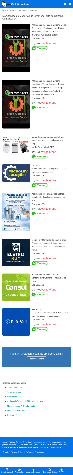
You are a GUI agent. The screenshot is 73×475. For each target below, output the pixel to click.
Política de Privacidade (35, 452)
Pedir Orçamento (36, 359)
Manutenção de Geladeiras (18, 411)
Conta (61, 470)
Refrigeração (12, 415)
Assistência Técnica (15, 397)
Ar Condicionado (14, 392)
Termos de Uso (17, 452)
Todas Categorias (14, 387)
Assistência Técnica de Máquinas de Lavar (25, 401)
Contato (5, 452)
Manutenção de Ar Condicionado (21, 406)
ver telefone (48, 43)
